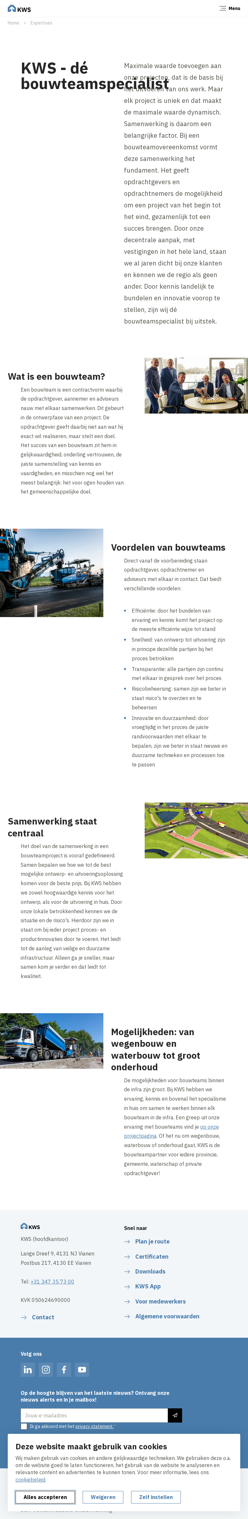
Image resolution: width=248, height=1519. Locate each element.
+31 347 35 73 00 (52, 1281)
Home (13, 23)
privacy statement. (95, 1426)
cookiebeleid (30, 1479)
